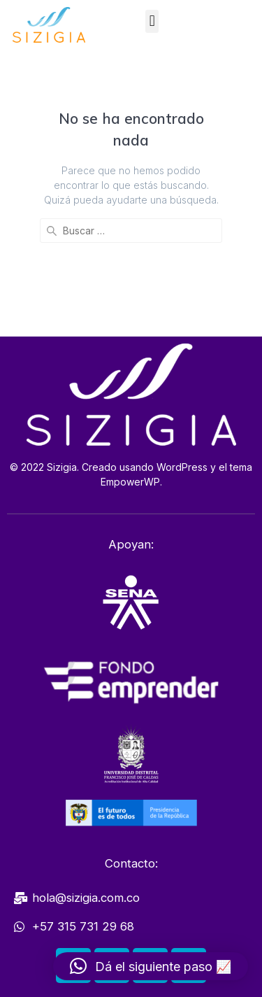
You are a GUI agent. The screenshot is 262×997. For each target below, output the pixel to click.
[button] (152, 21)
